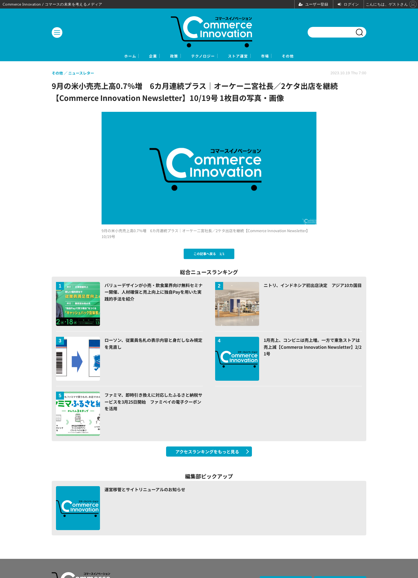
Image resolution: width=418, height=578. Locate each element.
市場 (285, 56)
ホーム (100, 56)
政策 (162, 56)
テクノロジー (202, 56)
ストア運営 (248, 56)
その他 (318, 56)
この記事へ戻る (209, 254)
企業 (132, 56)
